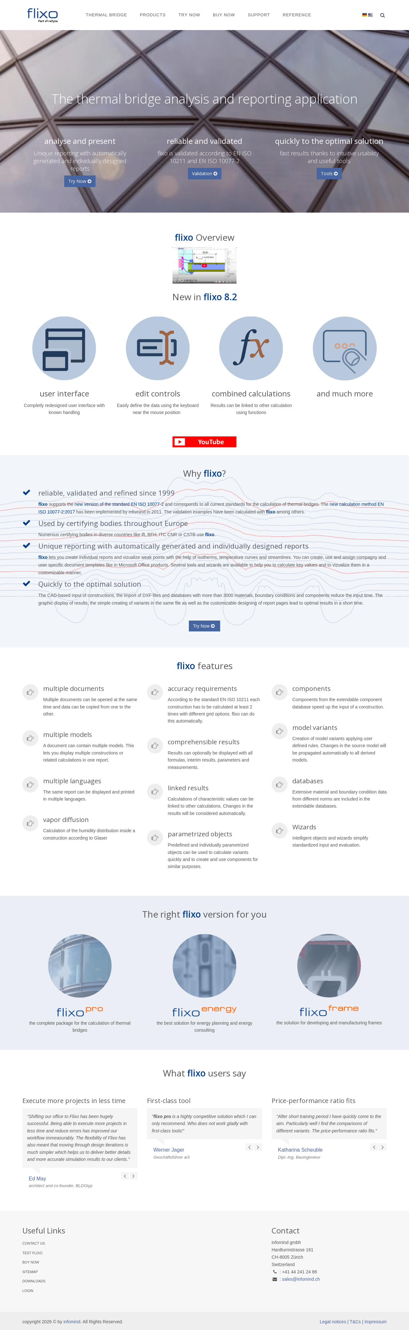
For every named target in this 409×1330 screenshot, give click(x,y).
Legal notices (333, 1321)
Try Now (189, 14)
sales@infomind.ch (301, 1279)
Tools (329, 173)
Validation (204, 173)
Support (259, 14)
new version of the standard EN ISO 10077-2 (119, 504)
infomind (72, 1321)
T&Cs (355, 1321)
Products (153, 14)
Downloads (33, 1281)
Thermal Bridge (106, 14)
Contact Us (33, 1243)
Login (27, 1291)
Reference (297, 14)
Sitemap (30, 1272)
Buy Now (224, 14)
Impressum (376, 1321)
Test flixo (32, 1253)
